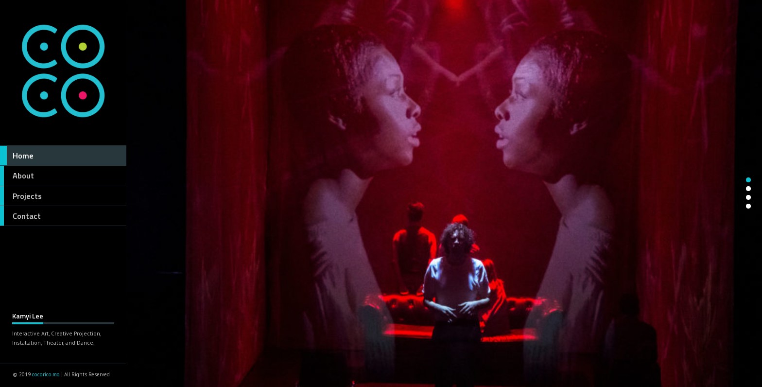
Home (17, 155)
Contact (20, 216)
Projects (21, 196)
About (17, 175)
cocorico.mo (46, 374)
